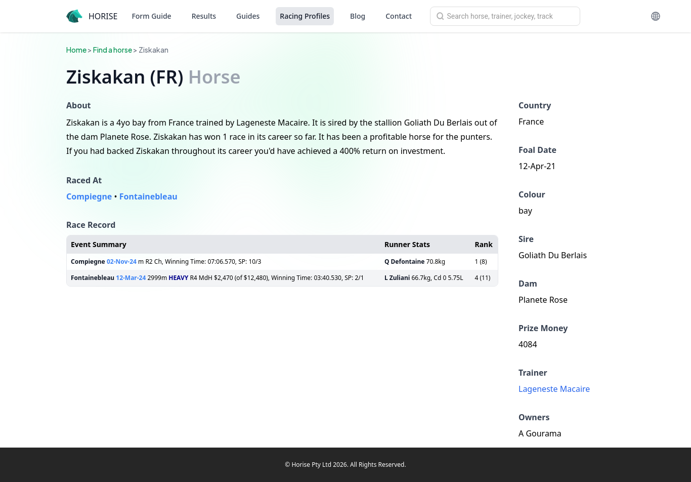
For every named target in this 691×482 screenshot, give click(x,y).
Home (76, 49)
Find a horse (112, 49)
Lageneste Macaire (554, 388)
